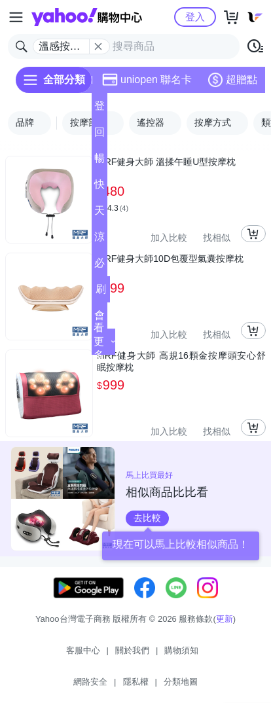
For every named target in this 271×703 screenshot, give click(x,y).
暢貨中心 (99, 162)
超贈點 (232, 80)
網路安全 (90, 682)
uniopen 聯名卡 (147, 80)
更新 (224, 619)
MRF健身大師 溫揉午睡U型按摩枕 (166, 161)
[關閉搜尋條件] (98, 46)
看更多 (104, 341)
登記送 (99, 109)
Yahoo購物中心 (86, 17)
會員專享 (99, 319)
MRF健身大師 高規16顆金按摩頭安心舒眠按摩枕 (181, 361)
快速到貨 (99, 188)
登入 (195, 16)
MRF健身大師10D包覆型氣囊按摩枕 (170, 258)
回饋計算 (99, 135)
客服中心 (83, 650)
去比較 (147, 518)
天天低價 (99, 214)
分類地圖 (181, 682)
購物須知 (181, 650)
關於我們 (132, 650)
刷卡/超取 (100, 292)
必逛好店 (99, 266)
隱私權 (136, 682)
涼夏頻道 (99, 240)
